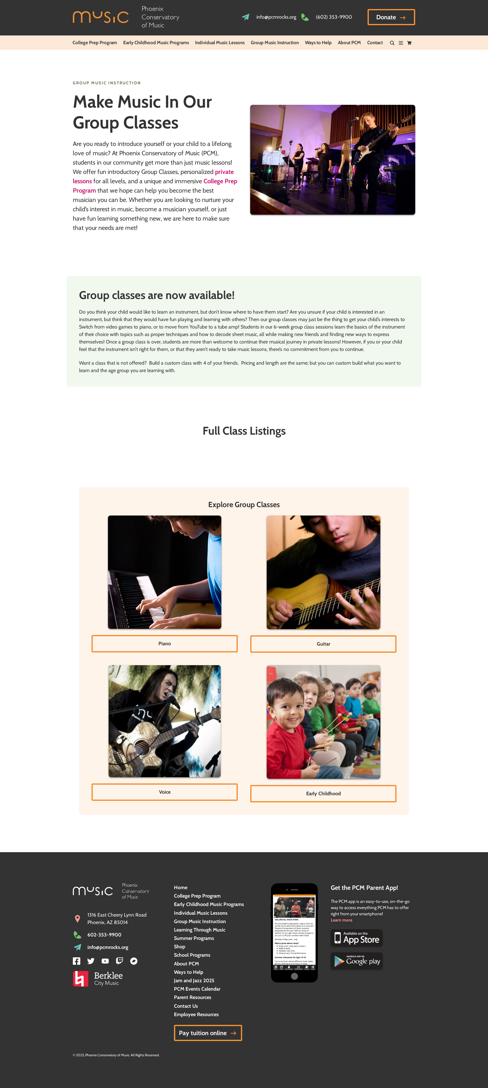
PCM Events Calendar (197, 989)
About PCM (349, 42)
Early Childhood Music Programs (156, 42)
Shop (179, 947)
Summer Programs (194, 938)
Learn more (341, 920)
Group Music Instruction (275, 42)
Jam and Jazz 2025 (194, 980)
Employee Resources (196, 1014)
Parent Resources (192, 997)
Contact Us (186, 1006)
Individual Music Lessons (220, 42)
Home (180, 887)
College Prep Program (95, 42)
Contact (375, 42)
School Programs (192, 955)
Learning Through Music (199, 930)
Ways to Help (318, 42)
